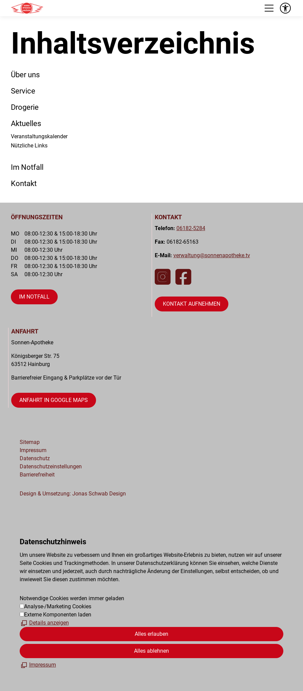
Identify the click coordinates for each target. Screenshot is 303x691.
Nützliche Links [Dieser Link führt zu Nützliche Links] (29, 145)
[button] (269, 8)
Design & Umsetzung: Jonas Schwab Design (73, 493)
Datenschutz (35, 458)
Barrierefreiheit (37, 474)
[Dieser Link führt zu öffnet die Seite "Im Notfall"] (34, 296)
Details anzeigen (49, 622)
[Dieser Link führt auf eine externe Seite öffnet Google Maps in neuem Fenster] (53, 400)
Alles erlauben (151, 634)
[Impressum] (38, 665)
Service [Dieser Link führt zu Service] (23, 90)
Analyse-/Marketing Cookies (57, 606)
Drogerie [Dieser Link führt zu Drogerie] (25, 107)
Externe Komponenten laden (57, 614)
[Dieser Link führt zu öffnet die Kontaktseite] (191, 304)
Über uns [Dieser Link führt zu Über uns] (25, 74)
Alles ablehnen (151, 651)
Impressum (33, 450)
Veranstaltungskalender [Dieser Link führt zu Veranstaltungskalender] (39, 136)
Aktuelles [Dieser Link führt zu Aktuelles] (26, 123)
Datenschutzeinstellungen (51, 466)
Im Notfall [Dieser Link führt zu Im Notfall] (27, 167)
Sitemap (30, 442)
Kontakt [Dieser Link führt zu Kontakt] (24, 183)
